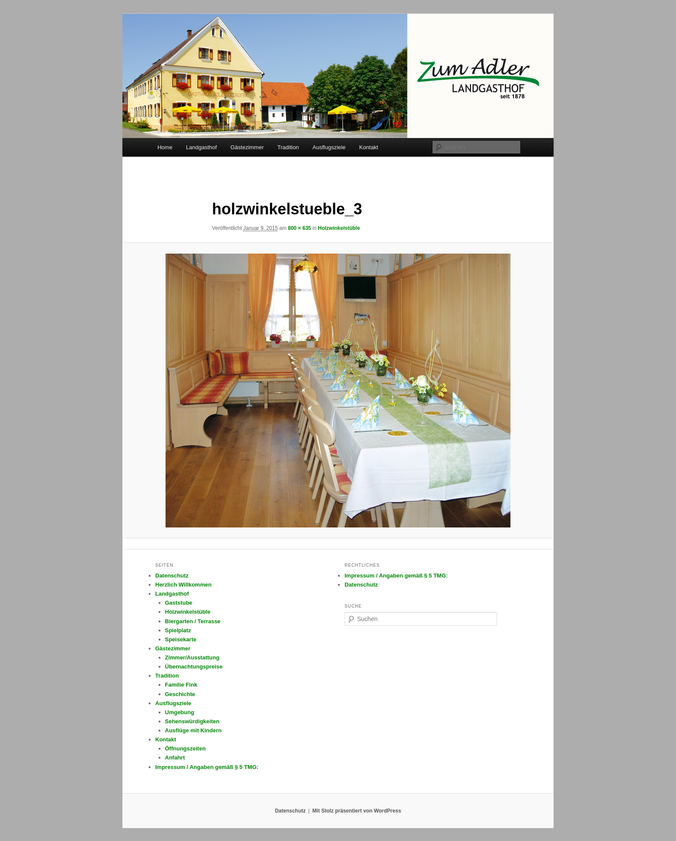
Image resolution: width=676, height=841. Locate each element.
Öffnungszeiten (185, 748)
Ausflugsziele (329, 147)
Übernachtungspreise (194, 666)
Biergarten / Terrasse (193, 621)
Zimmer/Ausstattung (192, 657)
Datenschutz (171, 575)
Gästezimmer (246, 147)
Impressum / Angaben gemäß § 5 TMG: (206, 767)
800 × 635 (299, 228)
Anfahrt (175, 757)
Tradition (288, 147)
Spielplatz (178, 630)
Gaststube (179, 602)
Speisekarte (181, 639)
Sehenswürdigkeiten (192, 721)
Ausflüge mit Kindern (193, 730)
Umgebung (179, 712)
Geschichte (180, 694)
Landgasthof (201, 147)
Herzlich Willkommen (183, 584)
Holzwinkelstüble (339, 228)
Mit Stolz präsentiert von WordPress (356, 811)
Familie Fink (181, 684)
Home (164, 147)
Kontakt (368, 147)
